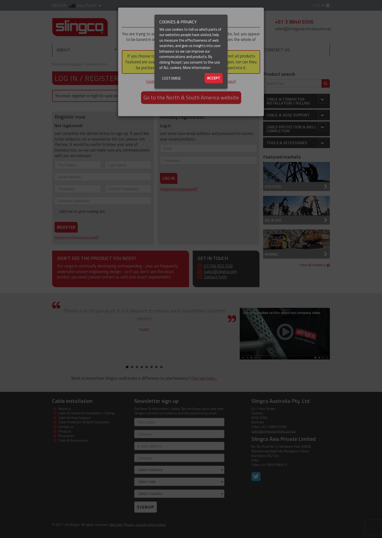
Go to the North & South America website (191, 97)
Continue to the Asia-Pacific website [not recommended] (191, 81)
